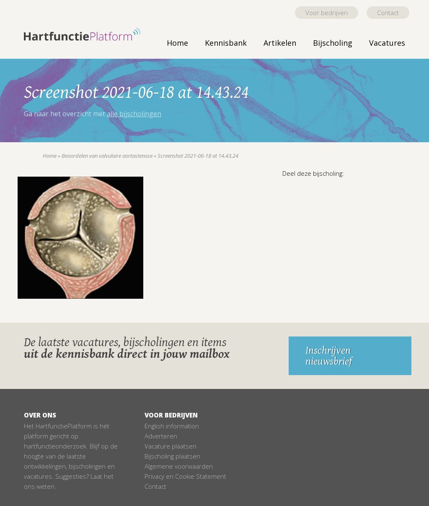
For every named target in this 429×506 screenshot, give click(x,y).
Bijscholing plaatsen (172, 456)
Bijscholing (332, 43)
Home (177, 43)
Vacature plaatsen (170, 446)
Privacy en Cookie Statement (185, 476)
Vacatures (387, 43)
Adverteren (161, 436)
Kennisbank (226, 43)
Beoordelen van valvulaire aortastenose (107, 155)
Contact (388, 12)
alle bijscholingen (134, 113)
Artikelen (280, 43)
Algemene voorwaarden (179, 466)
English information (172, 426)
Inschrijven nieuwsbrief (328, 356)
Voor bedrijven (326, 12)
